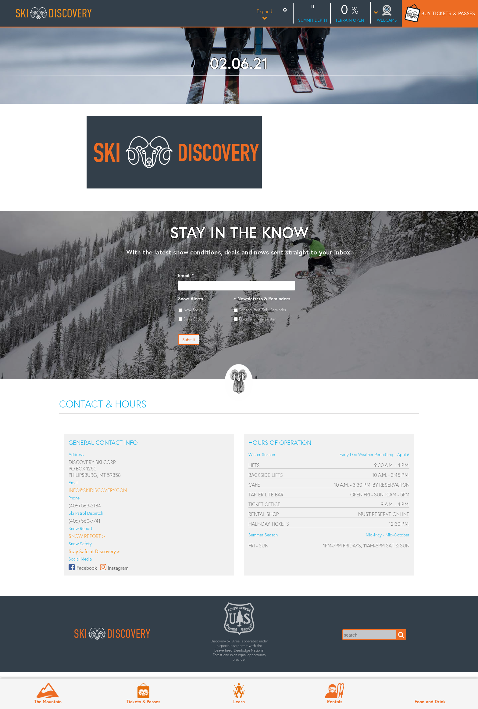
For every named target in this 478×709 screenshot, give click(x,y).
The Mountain (48, 701)
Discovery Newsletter (257, 319)
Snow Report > (87, 536)
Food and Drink (430, 701)
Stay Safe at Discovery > (94, 551)
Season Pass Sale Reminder (262, 309)
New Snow (193, 309)
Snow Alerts (190, 299)
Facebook (87, 568)
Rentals (334, 701)
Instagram (118, 568)
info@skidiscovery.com (98, 490)
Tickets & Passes (143, 701)
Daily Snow (193, 319)
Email (186, 275)
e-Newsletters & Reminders (262, 299)
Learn (239, 701)
